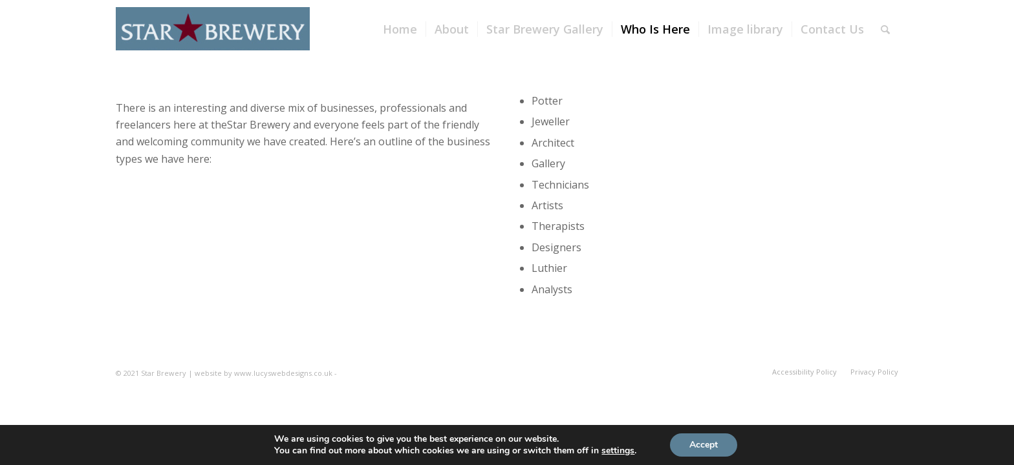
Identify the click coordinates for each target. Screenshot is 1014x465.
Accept (703, 445)
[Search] (885, 29)
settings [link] (617, 450)
